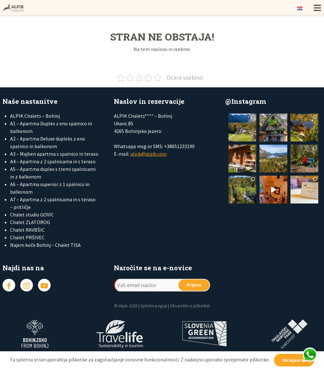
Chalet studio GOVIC (32, 214)
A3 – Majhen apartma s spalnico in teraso (54, 154)
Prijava (194, 285)
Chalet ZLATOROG (30, 222)
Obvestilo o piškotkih (190, 306)
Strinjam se (294, 360)
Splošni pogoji (153, 306)
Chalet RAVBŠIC (27, 230)
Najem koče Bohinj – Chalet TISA (45, 245)
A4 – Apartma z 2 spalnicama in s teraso (53, 161)
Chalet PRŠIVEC (27, 237)
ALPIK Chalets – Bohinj (35, 116)
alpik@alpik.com (148, 154)
